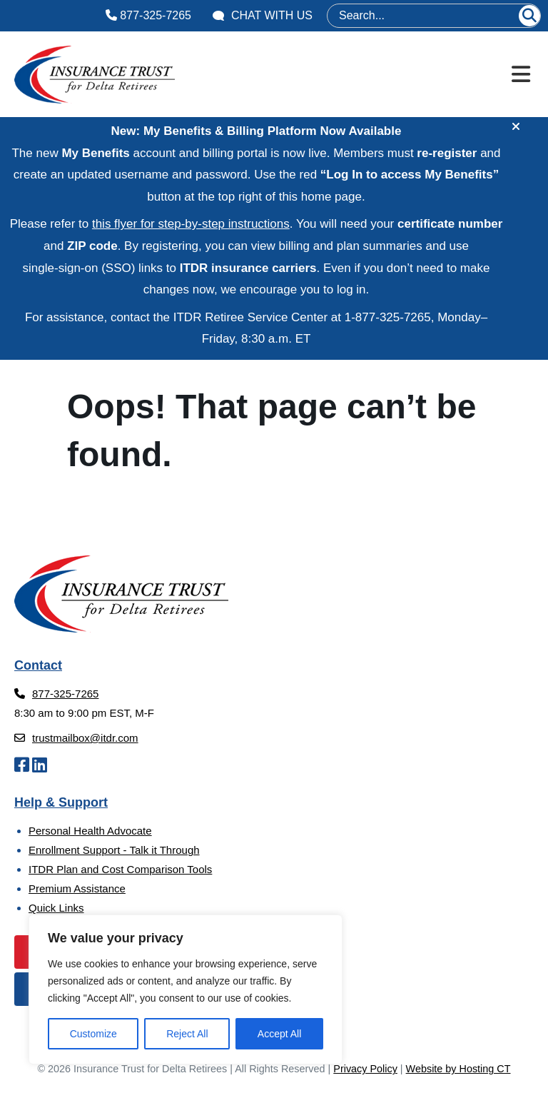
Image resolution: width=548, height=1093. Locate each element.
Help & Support (61, 802)
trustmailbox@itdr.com (76, 738)
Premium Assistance (77, 888)
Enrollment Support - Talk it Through (114, 850)
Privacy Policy (365, 1068)
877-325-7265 (148, 15)
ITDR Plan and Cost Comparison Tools (120, 869)
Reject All (187, 1033)
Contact (38, 665)
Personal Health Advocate (90, 831)
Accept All (279, 1033)
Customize (93, 1033)
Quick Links (56, 908)
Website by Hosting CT (458, 1068)
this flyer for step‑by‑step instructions (191, 224)
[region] (185, 989)
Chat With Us (263, 15)
